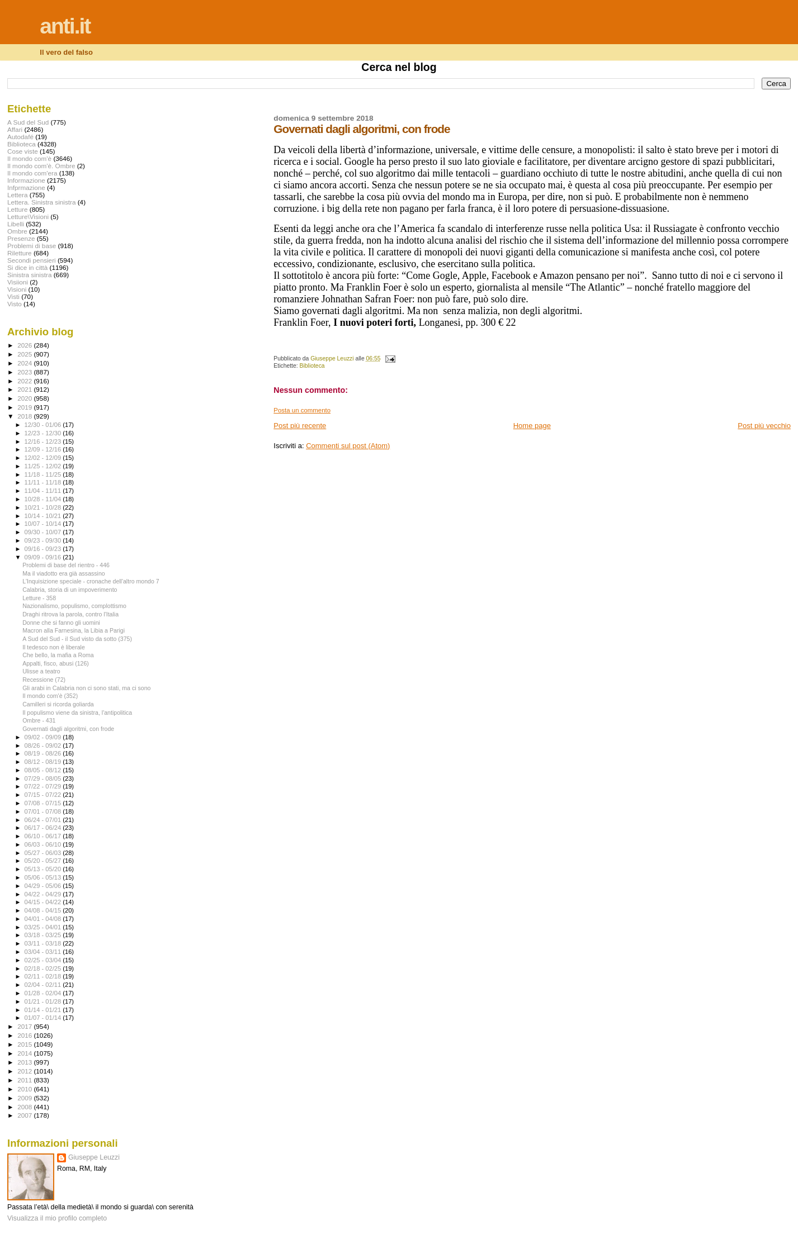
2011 (25, 1080)
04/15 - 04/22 (44, 902)
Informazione (26, 180)
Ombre (17, 231)
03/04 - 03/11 (44, 951)
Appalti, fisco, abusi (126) (55, 663)
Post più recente (299, 425)
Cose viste (22, 151)
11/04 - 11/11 (44, 490)
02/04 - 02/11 (44, 984)
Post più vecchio (764, 425)
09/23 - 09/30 (44, 540)
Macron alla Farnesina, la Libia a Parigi (73, 630)
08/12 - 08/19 (44, 761)
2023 (25, 372)
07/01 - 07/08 (44, 811)
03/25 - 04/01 (44, 927)
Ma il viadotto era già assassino (63, 573)
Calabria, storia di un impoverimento (69, 589)
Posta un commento (301, 410)
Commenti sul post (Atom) (348, 445)
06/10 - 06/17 (44, 836)
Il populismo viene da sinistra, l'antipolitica (77, 712)
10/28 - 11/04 (44, 499)
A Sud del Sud (28, 122)
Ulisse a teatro (41, 671)
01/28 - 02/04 (44, 993)
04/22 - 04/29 (44, 894)
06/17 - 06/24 (44, 827)
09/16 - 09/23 (44, 548)
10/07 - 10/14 (44, 523)
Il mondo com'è (29, 158)
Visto (14, 303)
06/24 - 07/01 (44, 819)
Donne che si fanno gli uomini (61, 622)
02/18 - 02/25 (44, 968)
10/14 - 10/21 (44, 515)
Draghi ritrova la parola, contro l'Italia (70, 614)
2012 (25, 1071)
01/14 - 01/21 (44, 1009)
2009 (25, 1097)
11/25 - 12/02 (44, 466)
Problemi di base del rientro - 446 (66, 565)
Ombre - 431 (38, 720)
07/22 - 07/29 (44, 786)
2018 (25, 416)
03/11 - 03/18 (44, 943)
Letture (17, 209)
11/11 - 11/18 (44, 482)
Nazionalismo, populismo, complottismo (74, 605)
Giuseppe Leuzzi (94, 1157)
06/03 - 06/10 (44, 844)
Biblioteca (312, 366)
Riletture (19, 253)
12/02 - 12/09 (44, 457)
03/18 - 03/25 (44, 935)
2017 (25, 1026)
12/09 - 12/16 (44, 449)
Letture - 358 (39, 598)
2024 (25, 363)
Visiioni (17, 282)
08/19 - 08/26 (44, 753)
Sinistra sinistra (29, 274)
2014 (25, 1053)
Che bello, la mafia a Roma (58, 655)
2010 (25, 1089)
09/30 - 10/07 (44, 532)
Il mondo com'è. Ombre (41, 165)
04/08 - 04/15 (44, 910)
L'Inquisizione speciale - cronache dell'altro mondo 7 (90, 581)
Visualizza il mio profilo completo (57, 1218)
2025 (25, 354)
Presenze (21, 238)
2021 (25, 389)
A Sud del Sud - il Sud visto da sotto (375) (77, 638)
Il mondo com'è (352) (50, 695)
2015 (25, 1044)
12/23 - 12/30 (44, 433)
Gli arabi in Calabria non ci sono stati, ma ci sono (86, 688)
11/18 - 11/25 (44, 474)
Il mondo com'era (32, 173)
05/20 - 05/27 (44, 860)
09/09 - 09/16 (44, 557)
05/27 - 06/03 (44, 852)
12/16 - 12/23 (44, 441)
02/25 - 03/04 (44, 960)
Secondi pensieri (31, 260)
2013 (25, 1062)
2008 (25, 1106)
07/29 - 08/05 (44, 778)
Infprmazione (26, 187)
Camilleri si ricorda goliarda (58, 704)
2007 (25, 1115)
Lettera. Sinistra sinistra (41, 202)
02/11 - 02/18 (44, 976)
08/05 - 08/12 (44, 770)
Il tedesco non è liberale (53, 647)
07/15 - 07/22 (44, 794)
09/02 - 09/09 (44, 737)
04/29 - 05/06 (44, 885)
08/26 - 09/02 (44, 745)
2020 (25, 398)
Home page (532, 425)
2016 (25, 1035)
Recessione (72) (43, 679)
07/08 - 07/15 (44, 803)
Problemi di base (31, 245)
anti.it (65, 26)
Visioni (16, 289)
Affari (14, 129)
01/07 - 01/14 (44, 1017)
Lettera (17, 194)
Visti (13, 296)
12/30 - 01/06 (44, 424)
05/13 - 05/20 (44, 869)
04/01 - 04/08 (44, 918)
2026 (25, 345)
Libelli (15, 223)
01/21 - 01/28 (44, 1001)
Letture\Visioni (28, 216)
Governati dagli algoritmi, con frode (68, 728)
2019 (25, 407)
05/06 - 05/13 (44, 877)
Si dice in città (27, 267)
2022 (25, 380)
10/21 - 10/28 (44, 507)
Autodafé (20, 136)
